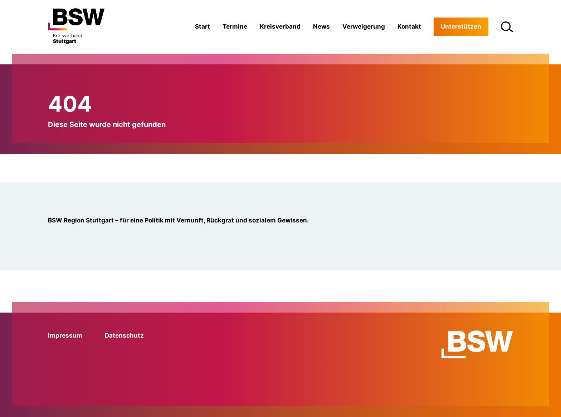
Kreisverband (280, 26)
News (321, 26)
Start (202, 26)
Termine (235, 26)
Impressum (65, 335)
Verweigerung (363, 26)
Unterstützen (461, 26)
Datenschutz (124, 335)
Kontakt (409, 26)
